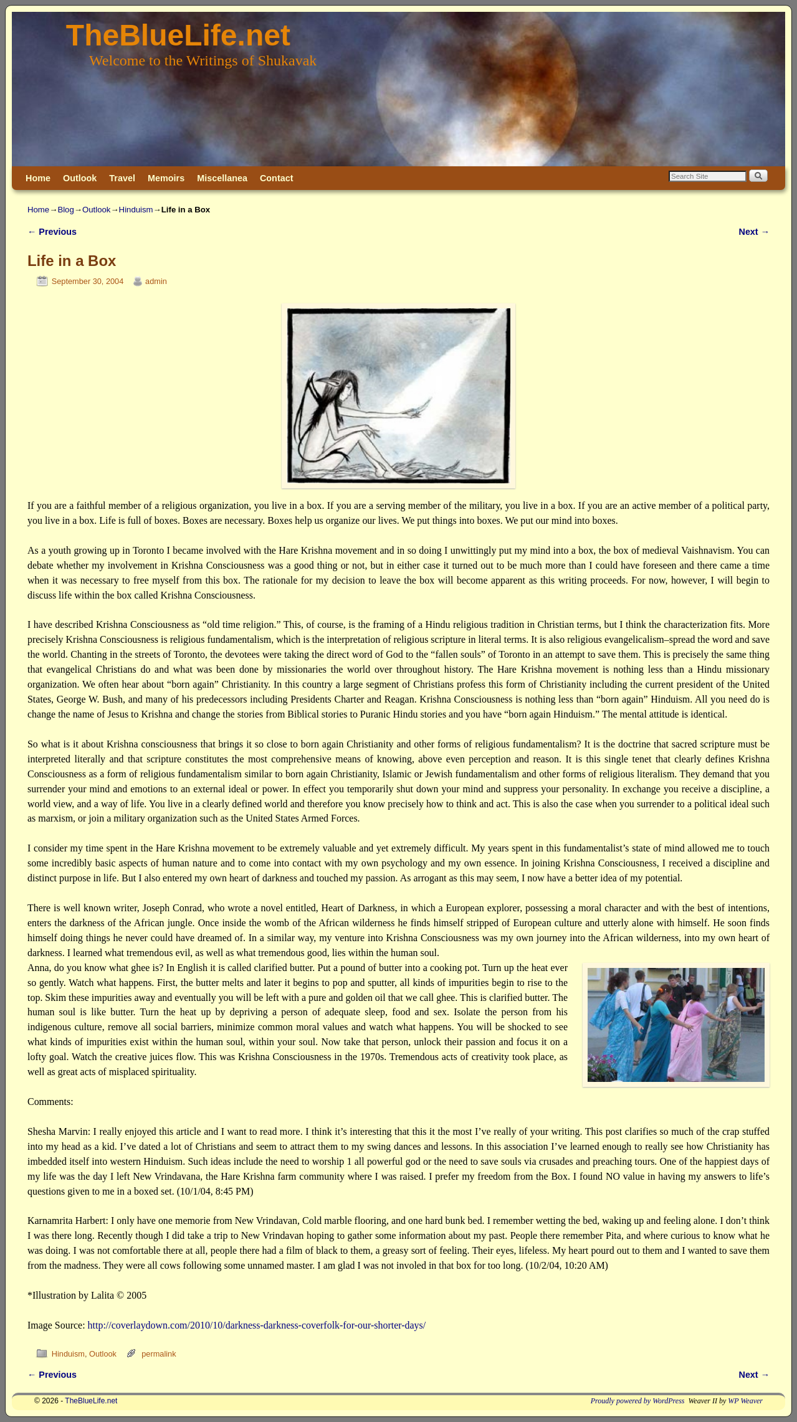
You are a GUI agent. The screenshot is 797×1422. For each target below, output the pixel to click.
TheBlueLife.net (178, 35)
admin (156, 281)
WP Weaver (745, 1400)
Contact (277, 178)
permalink (158, 1353)
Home (38, 178)
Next (754, 232)
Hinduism (136, 209)
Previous (52, 232)
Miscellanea (222, 178)
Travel (122, 178)
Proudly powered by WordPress (638, 1400)
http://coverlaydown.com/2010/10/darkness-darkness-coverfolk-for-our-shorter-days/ (257, 1325)
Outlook (80, 178)
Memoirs (166, 178)
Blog (65, 209)
